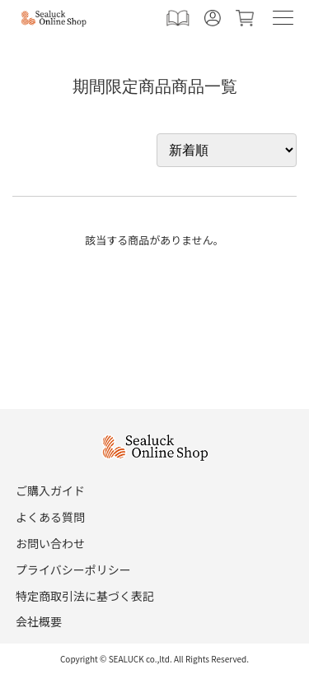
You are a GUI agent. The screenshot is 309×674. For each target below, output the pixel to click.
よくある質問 (50, 517)
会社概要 (39, 621)
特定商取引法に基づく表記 (85, 596)
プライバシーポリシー (73, 569)
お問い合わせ (50, 543)
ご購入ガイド (50, 490)
